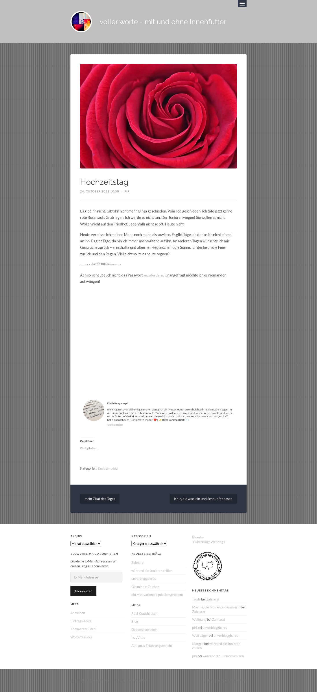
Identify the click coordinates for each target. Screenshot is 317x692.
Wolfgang (199, 620)
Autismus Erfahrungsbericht (151, 646)
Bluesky (198, 538)
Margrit (198, 644)
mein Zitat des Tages (100, 499)
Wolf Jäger (200, 636)
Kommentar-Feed (83, 630)
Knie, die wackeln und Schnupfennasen (203, 499)
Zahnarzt (138, 563)
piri (127, 192)
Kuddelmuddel (108, 469)
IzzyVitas (138, 638)
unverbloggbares (143, 579)
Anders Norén (229, 680)
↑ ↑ (245, 680)
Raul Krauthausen (144, 614)
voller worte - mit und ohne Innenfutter (169, 22)
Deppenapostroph (144, 630)
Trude (196, 600)
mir (188, 413)
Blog (134, 622)
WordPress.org (81, 637)
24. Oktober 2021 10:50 (99, 192)
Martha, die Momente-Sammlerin (216, 608)
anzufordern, (154, 275)
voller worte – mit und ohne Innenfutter (123, 680)
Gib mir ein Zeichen (145, 587)
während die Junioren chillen (151, 571)
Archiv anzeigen (116, 425)
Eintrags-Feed (80, 622)
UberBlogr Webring (209, 543)
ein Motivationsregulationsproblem (157, 595)
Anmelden (77, 614)
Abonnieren (83, 592)
